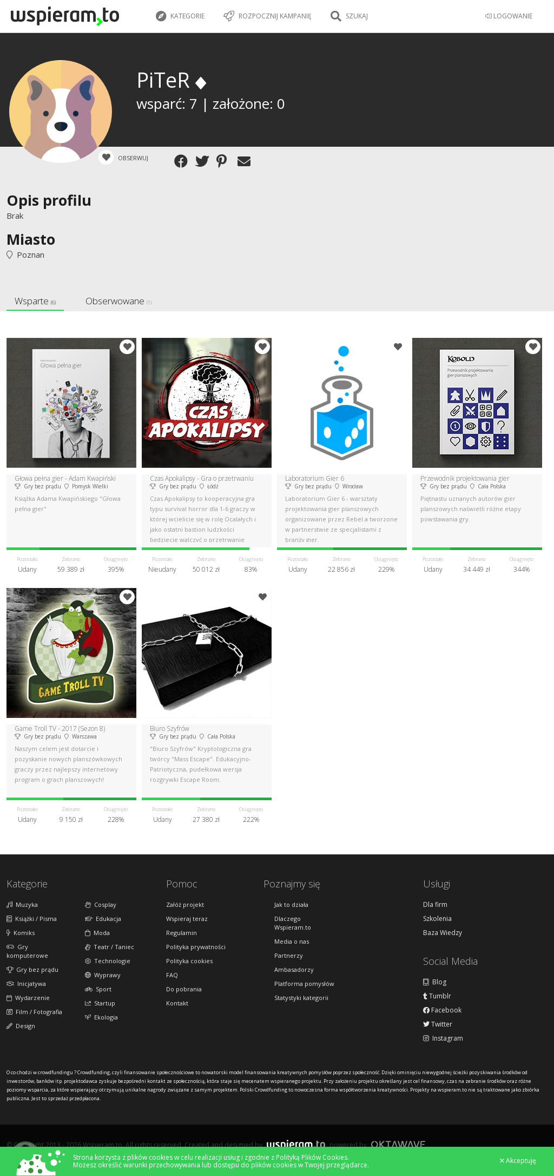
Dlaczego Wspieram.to (292, 922)
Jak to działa (291, 904)
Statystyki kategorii (301, 998)
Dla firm (435, 904)
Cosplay (100, 904)
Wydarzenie (28, 998)
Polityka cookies (189, 961)
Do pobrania (184, 989)
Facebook (442, 1010)
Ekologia (101, 1017)
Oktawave (398, 1144)
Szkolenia (437, 918)
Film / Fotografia (34, 1012)
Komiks (20, 933)
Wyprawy (103, 975)
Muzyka (22, 904)
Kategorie (180, 16)
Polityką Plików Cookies (311, 1157)
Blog (434, 982)
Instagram (443, 1038)
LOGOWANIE (508, 16)
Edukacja (103, 918)
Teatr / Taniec (109, 947)
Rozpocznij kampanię (267, 16)
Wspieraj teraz (187, 918)
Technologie (107, 961)
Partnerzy (288, 955)
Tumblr (437, 996)
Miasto (30, 239)
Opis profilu (48, 200)
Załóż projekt (185, 904)
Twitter (437, 1024)
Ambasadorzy (294, 969)
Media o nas (291, 941)
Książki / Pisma (31, 918)
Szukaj (349, 16)
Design (20, 1026)
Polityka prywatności (196, 947)
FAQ (172, 975)
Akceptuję (518, 1161)
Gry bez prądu (32, 969)
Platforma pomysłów (304, 983)
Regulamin (181, 933)
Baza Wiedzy (442, 933)
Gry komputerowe (27, 951)
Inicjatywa (26, 983)
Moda (97, 933)
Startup (100, 1003)
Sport (98, 989)
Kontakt (177, 1003)
